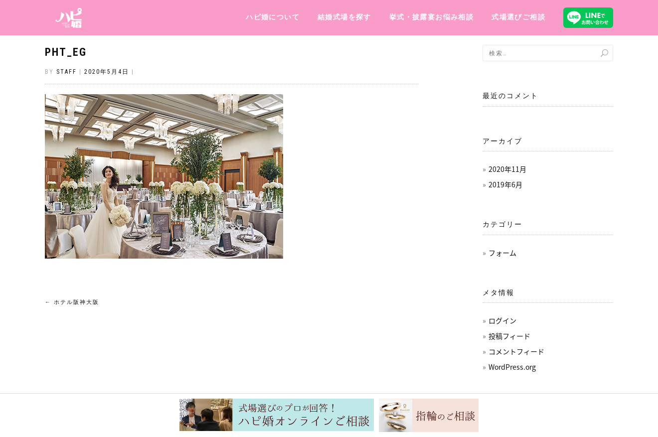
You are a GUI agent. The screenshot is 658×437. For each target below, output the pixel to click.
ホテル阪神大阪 (72, 302)
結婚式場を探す (344, 17)
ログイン (502, 320)
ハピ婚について (273, 17)
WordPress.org (512, 367)
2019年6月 (505, 184)
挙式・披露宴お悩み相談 (431, 17)
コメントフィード (516, 351)
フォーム (502, 253)
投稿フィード (509, 336)
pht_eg (66, 52)
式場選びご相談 (518, 17)
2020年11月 (507, 169)
